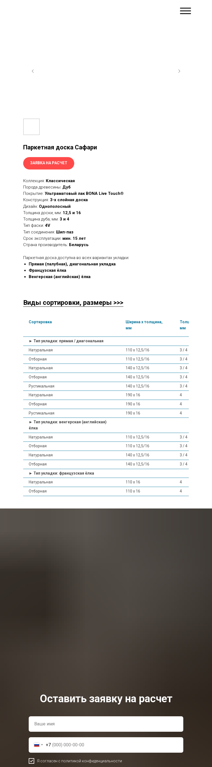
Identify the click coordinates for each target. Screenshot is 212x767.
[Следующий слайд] (179, 71)
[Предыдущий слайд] (33, 71)
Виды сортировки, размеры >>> (73, 302)
